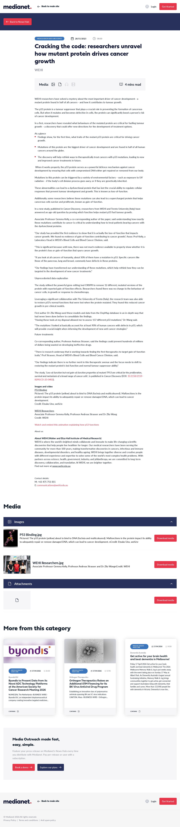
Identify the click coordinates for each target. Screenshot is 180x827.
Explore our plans (50, 767)
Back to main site (48, 6)
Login (150, 6)
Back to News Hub (17, 21)
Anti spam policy (48, 820)
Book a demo (23, 767)
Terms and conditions (28, 820)
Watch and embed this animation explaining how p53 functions (67, 424)
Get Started (168, 6)
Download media (165, 538)
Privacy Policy (9, 820)
